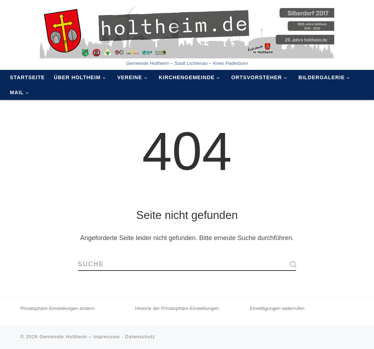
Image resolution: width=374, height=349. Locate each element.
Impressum (107, 336)
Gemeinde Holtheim (63, 336)
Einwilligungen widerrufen (277, 308)
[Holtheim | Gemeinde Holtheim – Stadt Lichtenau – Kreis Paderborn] (187, 30)
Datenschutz (140, 336)
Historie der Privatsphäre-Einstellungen (177, 308)
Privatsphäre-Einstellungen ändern (57, 308)
